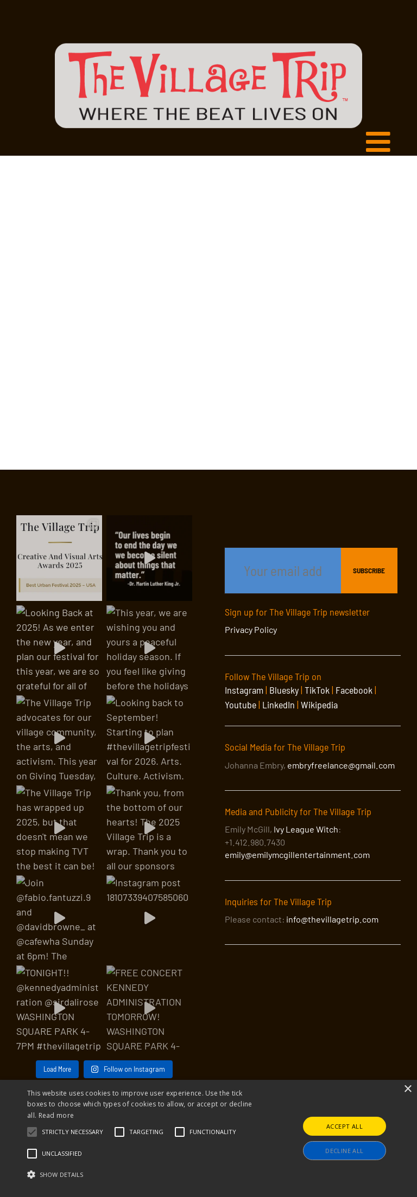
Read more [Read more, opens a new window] (56, 1115)
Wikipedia (319, 704)
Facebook (354, 690)
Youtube (240, 704)
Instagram (244, 690)
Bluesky (284, 690)
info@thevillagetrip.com (332, 919)
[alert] (208, 1138)
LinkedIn (278, 704)
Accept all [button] (344, 1126)
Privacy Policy (251, 629)
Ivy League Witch (306, 829)
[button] (72, 1132)
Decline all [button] (344, 1151)
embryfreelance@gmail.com (341, 765)
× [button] (407, 1089)
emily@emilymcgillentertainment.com (297, 854)
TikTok (317, 690)
